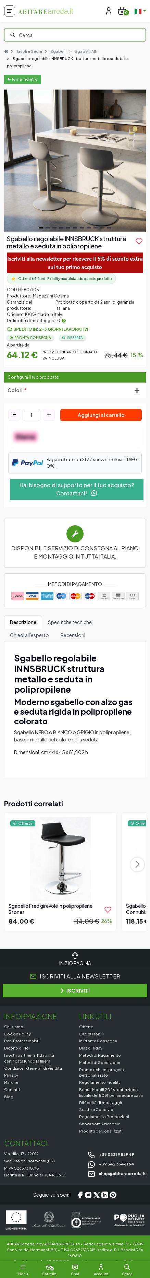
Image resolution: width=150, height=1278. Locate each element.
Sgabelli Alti (86, 51)
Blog (8, 1096)
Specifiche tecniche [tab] (70, 622)
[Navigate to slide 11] (109, 228)
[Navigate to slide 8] (88, 228)
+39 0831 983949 (110, 1154)
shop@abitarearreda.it (116, 1173)
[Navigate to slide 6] (75, 228)
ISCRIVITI (75, 990)
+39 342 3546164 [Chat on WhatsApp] (110, 1163)
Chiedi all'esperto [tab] (29, 635)
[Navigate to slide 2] (47, 228)
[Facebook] (80, 1195)
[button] (127, 1267)
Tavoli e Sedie (29, 51)
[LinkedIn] (105, 1195)
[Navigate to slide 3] (54, 228)
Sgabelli (58, 51)
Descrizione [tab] (23, 622)
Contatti (12, 1089)
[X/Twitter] (96, 1195)
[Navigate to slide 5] (68, 228)
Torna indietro (23, 79)
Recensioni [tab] (73, 635)
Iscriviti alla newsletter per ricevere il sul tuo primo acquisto (74, 262)
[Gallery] (75, 161)
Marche (11, 1082)
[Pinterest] (113, 1195)
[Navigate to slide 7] (81, 228)
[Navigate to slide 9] (95, 228)
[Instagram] (88, 1195)
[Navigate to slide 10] (102, 228)
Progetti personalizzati (101, 1130)
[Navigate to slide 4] (61, 228)
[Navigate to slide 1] (40, 228)
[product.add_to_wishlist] (139, 241)
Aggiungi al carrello (101, 415)
